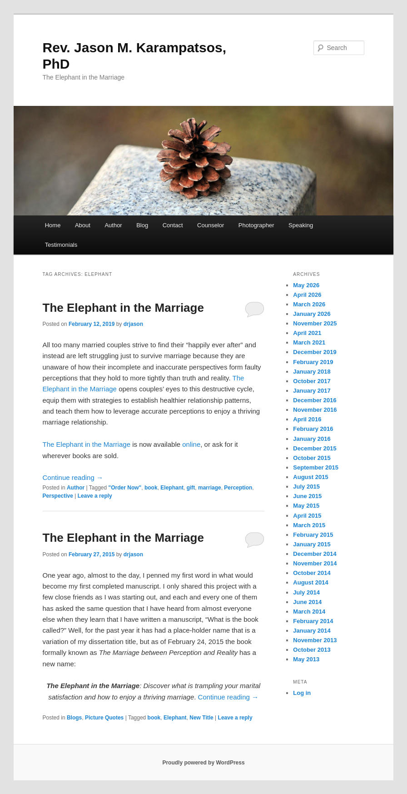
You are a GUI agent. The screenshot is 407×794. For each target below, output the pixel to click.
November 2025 (315, 323)
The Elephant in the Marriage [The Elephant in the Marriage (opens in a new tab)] (88, 444)
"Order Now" (125, 487)
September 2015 (315, 467)
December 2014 (314, 553)
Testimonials (61, 244)
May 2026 (306, 285)
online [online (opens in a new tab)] (191, 444)
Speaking (300, 225)
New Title (201, 717)
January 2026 (311, 313)
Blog (142, 225)
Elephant (172, 487)
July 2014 (306, 592)
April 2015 (307, 515)
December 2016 (314, 400)
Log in (302, 692)
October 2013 (311, 649)
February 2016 (313, 428)
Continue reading (73, 477)
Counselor (210, 225)
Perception (238, 487)
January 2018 (311, 371)
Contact (173, 225)
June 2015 (307, 496)
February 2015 (313, 534)
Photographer (256, 225)
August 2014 (310, 582)
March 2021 (309, 342)
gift (191, 487)
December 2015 (314, 448)
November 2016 (315, 409)
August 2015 (310, 477)
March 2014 (309, 611)
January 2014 (311, 630)
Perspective (58, 496)
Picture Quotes (104, 717)
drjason (133, 324)
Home (53, 225)
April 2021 (307, 333)
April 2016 (307, 419)
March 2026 (309, 304)
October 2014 (311, 572)
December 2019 (314, 352)
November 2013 (315, 640)
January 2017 (311, 390)
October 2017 (311, 381)
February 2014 (313, 621)
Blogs (74, 717)
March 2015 (309, 525)
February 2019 (313, 362)
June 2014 (307, 602)
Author (113, 225)
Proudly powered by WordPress (203, 762)
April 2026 (307, 294)
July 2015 (306, 486)
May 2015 (306, 505)
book (151, 487)
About (82, 225)
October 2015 (311, 457)
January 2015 (311, 544)
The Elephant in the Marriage (123, 308)
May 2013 (306, 659)
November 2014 (315, 563)
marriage (209, 487)
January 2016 (311, 438)
